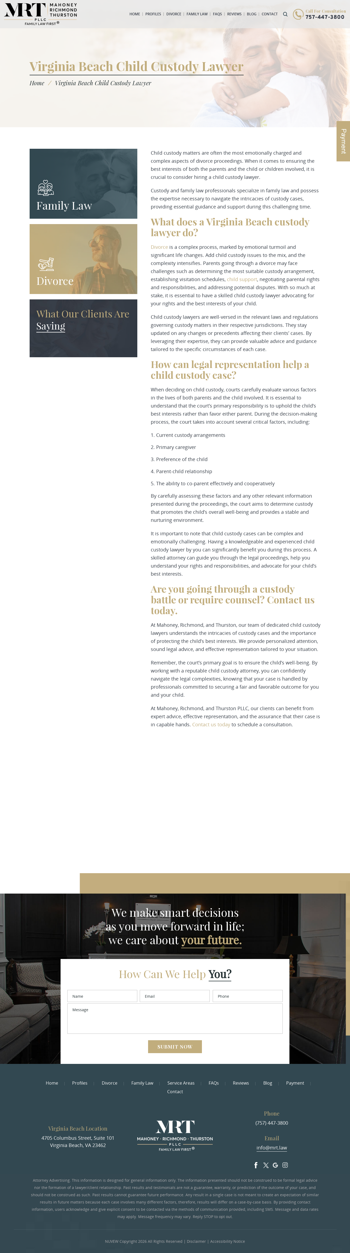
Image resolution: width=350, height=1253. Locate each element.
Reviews (234, 14)
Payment (295, 1083)
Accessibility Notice (227, 1241)
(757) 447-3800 (272, 1123)
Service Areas (181, 1083)
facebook (256, 1164)
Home (135, 14)
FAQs (217, 14)
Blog (251, 14)
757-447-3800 (325, 17)
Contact (270, 14)
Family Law (197, 14)
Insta (285, 1164)
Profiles (153, 14)
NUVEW (111, 1241)
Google (275, 1164)
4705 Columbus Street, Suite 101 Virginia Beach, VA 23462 (77, 1141)
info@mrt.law (272, 1147)
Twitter (265, 1164)
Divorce (173, 14)
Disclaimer (196, 1241)
